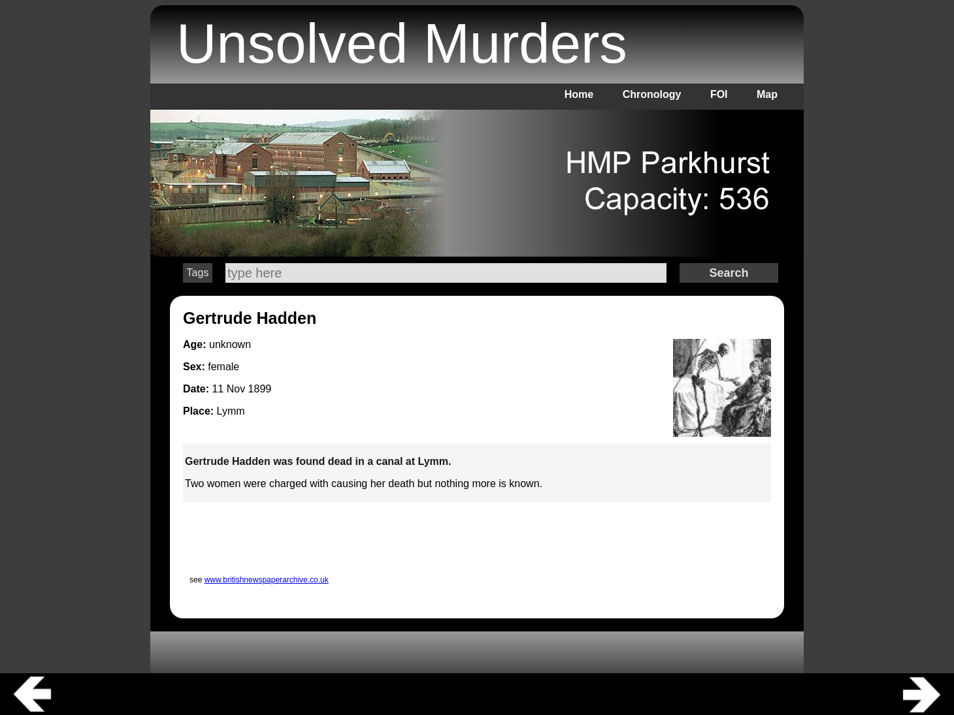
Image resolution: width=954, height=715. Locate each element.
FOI (719, 94)
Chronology (652, 94)
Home (579, 94)
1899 (260, 388)
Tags (198, 272)
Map (767, 94)
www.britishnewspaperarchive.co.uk (267, 579)
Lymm (231, 411)
